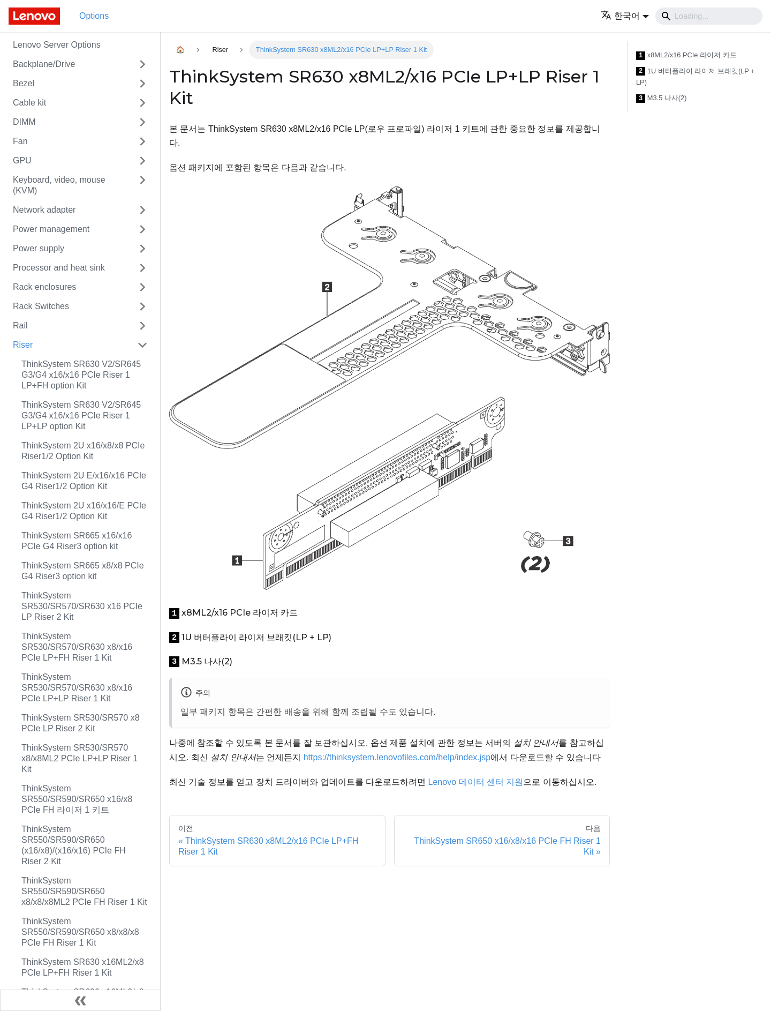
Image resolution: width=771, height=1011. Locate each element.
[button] (625, 15)
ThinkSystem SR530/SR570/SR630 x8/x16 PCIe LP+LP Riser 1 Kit (76, 687)
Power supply (38, 248)
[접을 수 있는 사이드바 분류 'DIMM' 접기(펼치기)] (142, 122)
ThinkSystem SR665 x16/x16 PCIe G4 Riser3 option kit (76, 541)
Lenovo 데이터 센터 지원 (476, 782)
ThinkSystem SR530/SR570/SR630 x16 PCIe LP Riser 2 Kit (81, 606)
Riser (23, 344)
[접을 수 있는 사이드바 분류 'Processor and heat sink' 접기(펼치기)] (142, 267)
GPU (22, 160)
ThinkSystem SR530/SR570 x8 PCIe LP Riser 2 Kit (80, 723)
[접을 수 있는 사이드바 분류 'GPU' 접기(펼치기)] (142, 160)
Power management (51, 229)
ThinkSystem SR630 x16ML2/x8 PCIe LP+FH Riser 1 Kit (82, 967)
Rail (20, 325)
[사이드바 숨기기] (80, 1000)
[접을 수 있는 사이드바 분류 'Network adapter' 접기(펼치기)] (142, 210)
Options (94, 15)
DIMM (24, 121)
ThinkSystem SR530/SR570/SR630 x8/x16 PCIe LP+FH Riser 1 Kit (76, 647)
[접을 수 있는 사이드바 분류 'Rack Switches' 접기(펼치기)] (142, 306)
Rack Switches (41, 306)
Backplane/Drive (44, 64)
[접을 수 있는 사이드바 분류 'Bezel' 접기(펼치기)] (142, 83)
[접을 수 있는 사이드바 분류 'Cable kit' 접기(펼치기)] (142, 102)
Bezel (23, 83)
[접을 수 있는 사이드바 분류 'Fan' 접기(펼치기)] (142, 141)
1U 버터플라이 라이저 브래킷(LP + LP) (695, 77)
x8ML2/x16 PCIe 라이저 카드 (686, 55)
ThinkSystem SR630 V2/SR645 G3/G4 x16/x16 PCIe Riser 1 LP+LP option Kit (81, 415)
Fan (20, 141)
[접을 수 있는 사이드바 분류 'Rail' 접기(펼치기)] (142, 325)
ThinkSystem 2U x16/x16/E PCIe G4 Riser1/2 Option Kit (83, 511)
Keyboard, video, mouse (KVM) (59, 185)
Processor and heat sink (59, 267)
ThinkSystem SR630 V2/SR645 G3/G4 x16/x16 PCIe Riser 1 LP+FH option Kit (81, 375)
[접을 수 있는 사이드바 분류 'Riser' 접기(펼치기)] (142, 345)
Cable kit (29, 102)
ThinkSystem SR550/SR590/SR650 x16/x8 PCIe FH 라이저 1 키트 (76, 799)
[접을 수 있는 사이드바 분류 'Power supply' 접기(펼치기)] (142, 248)
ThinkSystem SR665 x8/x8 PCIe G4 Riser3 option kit (82, 571)
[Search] (708, 16)
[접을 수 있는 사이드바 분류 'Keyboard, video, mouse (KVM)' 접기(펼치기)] (142, 185)
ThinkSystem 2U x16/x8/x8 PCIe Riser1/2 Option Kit (83, 451)
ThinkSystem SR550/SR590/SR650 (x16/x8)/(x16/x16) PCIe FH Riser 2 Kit (73, 845)
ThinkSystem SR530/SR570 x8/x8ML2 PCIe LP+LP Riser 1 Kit (79, 758)
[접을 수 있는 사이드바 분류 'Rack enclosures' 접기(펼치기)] (142, 287)
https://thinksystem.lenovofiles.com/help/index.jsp (397, 757)
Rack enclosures (44, 286)
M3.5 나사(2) (661, 98)
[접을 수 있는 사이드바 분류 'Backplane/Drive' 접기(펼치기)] (142, 64)
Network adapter (44, 209)
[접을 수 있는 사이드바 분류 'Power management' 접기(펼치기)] (142, 229)
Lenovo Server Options (57, 44)
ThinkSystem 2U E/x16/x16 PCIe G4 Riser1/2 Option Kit (83, 481)
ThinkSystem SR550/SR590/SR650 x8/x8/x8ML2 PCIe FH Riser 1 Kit (84, 891)
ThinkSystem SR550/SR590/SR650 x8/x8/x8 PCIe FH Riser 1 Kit (80, 932)
